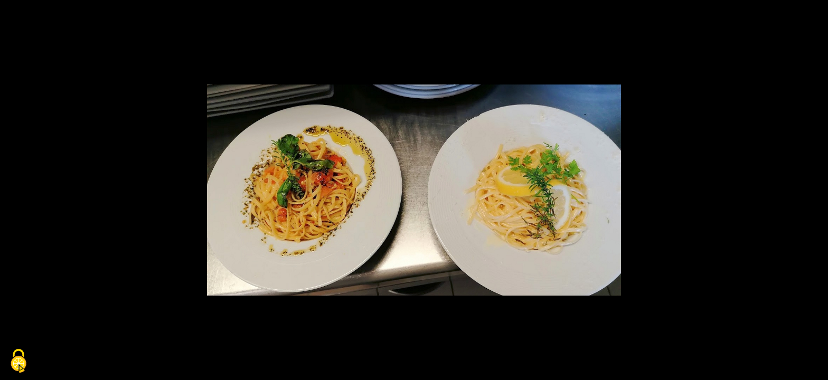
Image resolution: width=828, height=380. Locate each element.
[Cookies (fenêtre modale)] (18, 362)
